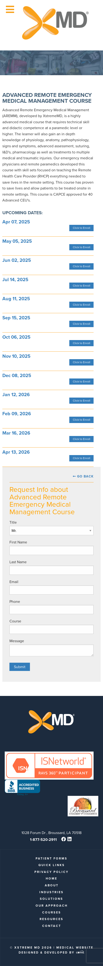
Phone (14, 601)
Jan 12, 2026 (16, 394)
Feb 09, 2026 (16, 413)
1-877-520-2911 (43, 839)
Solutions (51, 898)
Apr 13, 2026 (16, 452)
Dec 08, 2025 (16, 375)
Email (13, 581)
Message (16, 641)
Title (13, 522)
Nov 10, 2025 (16, 356)
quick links (51, 865)
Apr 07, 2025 (16, 221)
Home (51, 878)
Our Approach (52, 905)
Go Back (85, 476)
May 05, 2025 (17, 241)
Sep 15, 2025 (16, 317)
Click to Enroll (81, 228)
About (51, 885)
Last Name (18, 562)
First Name (18, 542)
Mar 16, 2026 (16, 432)
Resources (51, 919)
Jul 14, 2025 (15, 279)
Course (15, 621)
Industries (51, 892)
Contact (51, 926)
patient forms (51, 858)
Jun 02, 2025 (16, 260)
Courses (51, 912)
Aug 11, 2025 (16, 298)
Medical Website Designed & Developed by (56, 949)
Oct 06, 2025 (16, 337)
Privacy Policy (51, 872)
